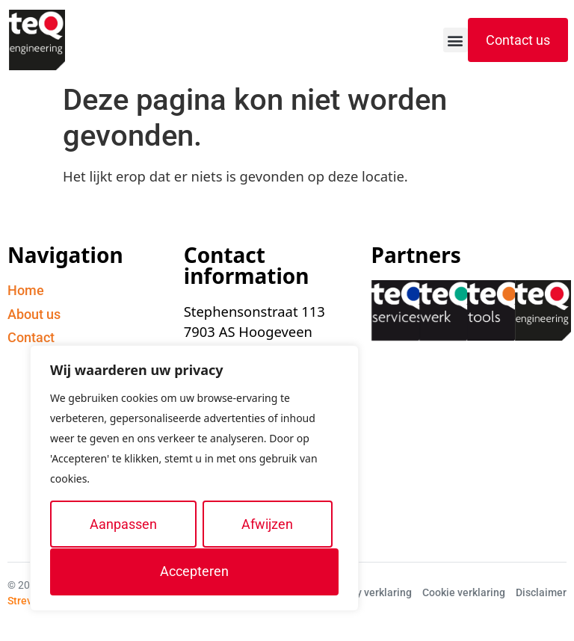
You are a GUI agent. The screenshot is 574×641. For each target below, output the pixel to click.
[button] (455, 40)
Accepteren (194, 571)
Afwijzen (267, 524)
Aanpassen (123, 524)
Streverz (27, 601)
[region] (194, 478)
